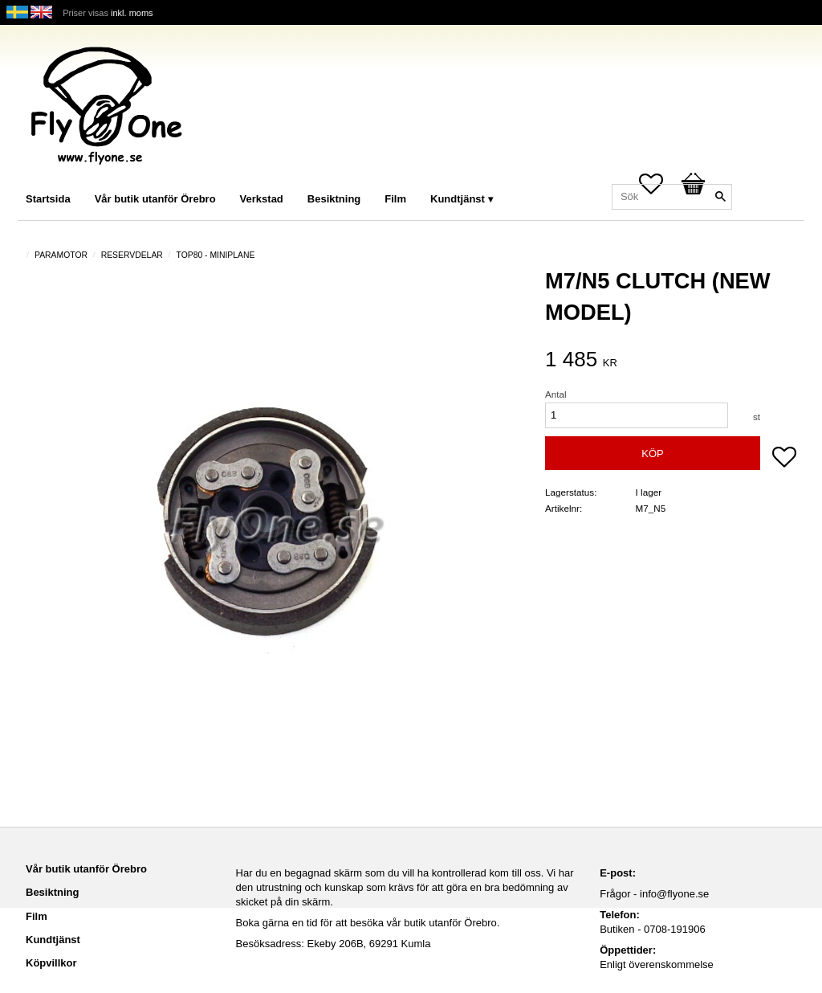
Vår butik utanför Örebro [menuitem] (155, 199)
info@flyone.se (674, 894)
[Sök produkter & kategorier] (672, 197)
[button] (784, 458)
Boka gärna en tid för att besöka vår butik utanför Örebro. (368, 923)
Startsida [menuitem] (48, 199)
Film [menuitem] (395, 199)
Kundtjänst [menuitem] (457, 199)
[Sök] (720, 197)
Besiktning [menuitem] (333, 199)
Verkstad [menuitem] (261, 199)
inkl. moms (132, 13)
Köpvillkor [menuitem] (51, 963)
